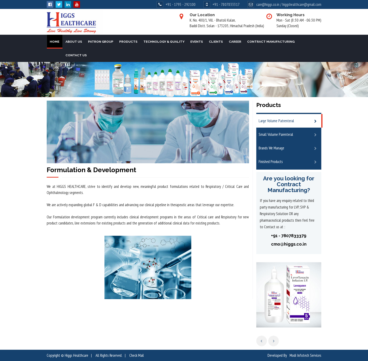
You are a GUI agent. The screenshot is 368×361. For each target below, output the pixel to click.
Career (235, 41)
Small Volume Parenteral (276, 134)
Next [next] (273, 341)
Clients (216, 41)
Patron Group (100, 41)
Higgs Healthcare (76, 355)
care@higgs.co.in (267, 4)
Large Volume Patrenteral (276, 120)
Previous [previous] (261, 341)
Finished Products (271, 161)
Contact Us (76, 55)
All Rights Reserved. (109, 355)
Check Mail (136, 355)
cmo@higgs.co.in (289, 244)
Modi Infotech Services (305, 355)
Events (196, 41)
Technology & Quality (163, 41)
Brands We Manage (271, 148)
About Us (73, 41)
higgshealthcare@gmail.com (301, 4)
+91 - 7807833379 (288, 235)
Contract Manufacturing (271, 41)
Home (54, 41)
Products (128, 41)
